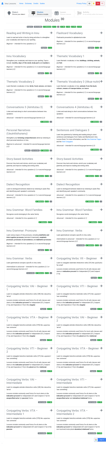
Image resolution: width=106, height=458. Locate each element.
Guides (42, 3)
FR (102, 3)
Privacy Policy (81, 3)
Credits (35, 3)
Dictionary (28, 3)
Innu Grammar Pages (94, 139)
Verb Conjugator (67, 142)
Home (21, 3)
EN (98, 3)
